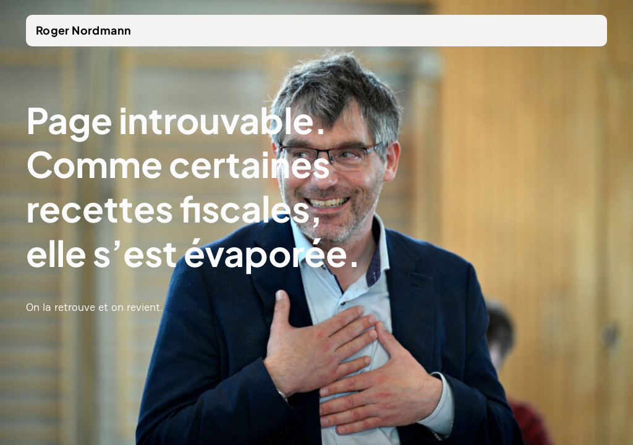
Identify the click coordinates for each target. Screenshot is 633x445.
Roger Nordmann (84, 30)
